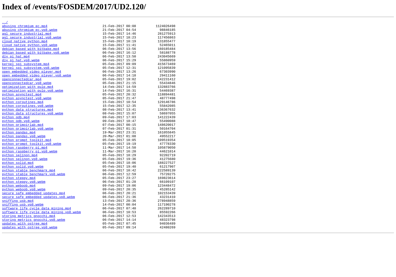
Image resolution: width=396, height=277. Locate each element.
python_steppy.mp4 (19, 209)
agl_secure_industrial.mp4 (26, 36)
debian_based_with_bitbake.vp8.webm (35, 59)
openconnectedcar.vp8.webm (26, 95)
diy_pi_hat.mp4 (16, 64)
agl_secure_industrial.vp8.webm (31, 41)
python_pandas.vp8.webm (23, 159)
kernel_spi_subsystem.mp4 (25, 73)
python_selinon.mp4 (19, 182)
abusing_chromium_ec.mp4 (24, 27)
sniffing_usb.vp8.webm (22, 241)
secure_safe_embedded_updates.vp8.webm (38, 232)
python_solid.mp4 (18, 191)
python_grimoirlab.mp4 (22, 146)
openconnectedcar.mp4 (21, 91)
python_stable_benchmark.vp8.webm (33, 205)
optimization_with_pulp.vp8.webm (32, 105)
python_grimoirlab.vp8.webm (27, 150)
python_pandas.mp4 (19, 155)
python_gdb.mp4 (16, 136)
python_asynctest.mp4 (21, 109)
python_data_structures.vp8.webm (32, 132)
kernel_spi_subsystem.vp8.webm (30, 77)
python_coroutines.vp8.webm (27, 123)
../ (5, 23)
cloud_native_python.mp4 (24, 45)
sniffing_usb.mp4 (18, 237)
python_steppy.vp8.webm (23, 214)
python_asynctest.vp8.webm (26, 114)
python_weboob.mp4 (19, 218)
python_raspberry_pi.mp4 (24, 173)
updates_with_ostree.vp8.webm (29, 269)
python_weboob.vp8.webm (23, 223)
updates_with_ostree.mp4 (24, 264)
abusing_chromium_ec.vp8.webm (29, 32)
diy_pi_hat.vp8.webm (20, 68)
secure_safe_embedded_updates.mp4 (33, 228)
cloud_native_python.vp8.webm (29, 50)
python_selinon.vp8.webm (24, 187)
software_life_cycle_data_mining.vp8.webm (41, 250)
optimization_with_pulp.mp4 (27, 100)
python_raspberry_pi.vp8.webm (29, 177)
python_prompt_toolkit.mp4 (26, 164)
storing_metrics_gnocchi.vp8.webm (33, 260)
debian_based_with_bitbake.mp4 (30, 54)
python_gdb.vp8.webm (20, 141)
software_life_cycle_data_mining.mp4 (36, 246)
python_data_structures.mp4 (27, 127)
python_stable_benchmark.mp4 (28, 200)
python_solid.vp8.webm (22, 196)
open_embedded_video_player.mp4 (31, 82)
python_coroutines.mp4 (22, 118)
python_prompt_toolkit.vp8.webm (31, 168)
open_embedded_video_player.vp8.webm (36, 86)
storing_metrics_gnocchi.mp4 (28, 255)
